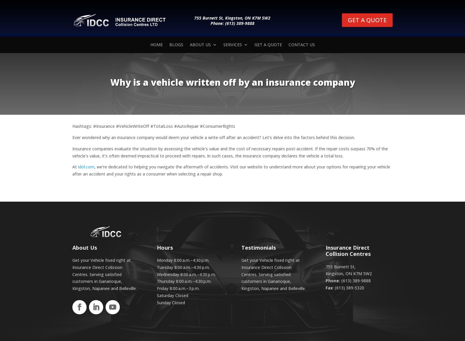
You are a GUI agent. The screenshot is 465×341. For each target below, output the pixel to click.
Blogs (176, 45)
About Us (200, 45)
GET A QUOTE (367, 20)
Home (156, 45)
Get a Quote (268, 45)
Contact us (302, 45)
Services (232, 45)
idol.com (86, 167)
